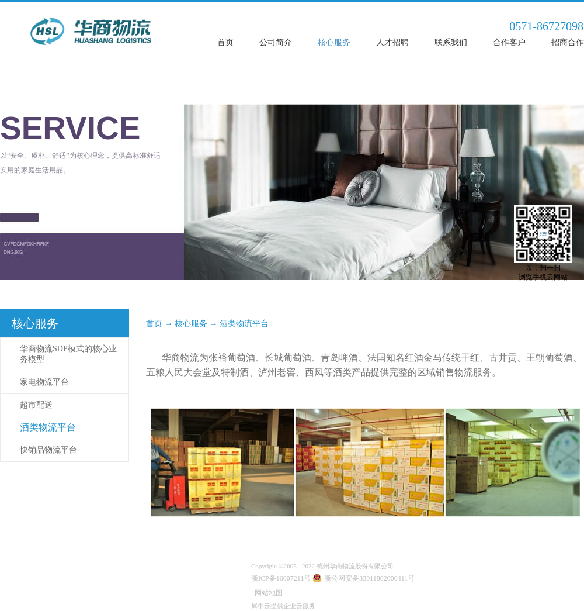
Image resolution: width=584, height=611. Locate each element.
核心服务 (191, 323)
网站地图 (267, 593)
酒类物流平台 (244, 323)
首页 (225, 42)
